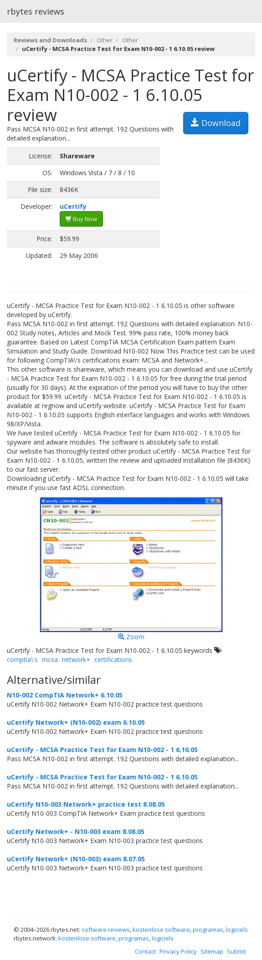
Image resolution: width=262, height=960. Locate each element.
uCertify (73, 206)
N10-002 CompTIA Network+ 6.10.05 (65, 695)
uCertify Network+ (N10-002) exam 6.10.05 (76, 722)
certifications (113, 659)
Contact (145, 951)
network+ (76, 659)
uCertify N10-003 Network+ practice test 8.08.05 (86, 804)
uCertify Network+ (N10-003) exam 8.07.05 (76, 858)
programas (208, 929)
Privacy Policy (178, 951)
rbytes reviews (35, 11)
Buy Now (81, 219)
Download (216, 122)
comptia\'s (22, 659)
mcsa (50, 659)
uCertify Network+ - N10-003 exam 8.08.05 (75, 831)
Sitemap (211, 951)
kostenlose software (161, 929)
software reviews (106, 929)
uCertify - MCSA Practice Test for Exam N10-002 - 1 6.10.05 (102, 749)
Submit (236, 951)
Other (105, 40)
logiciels (237, 929)
